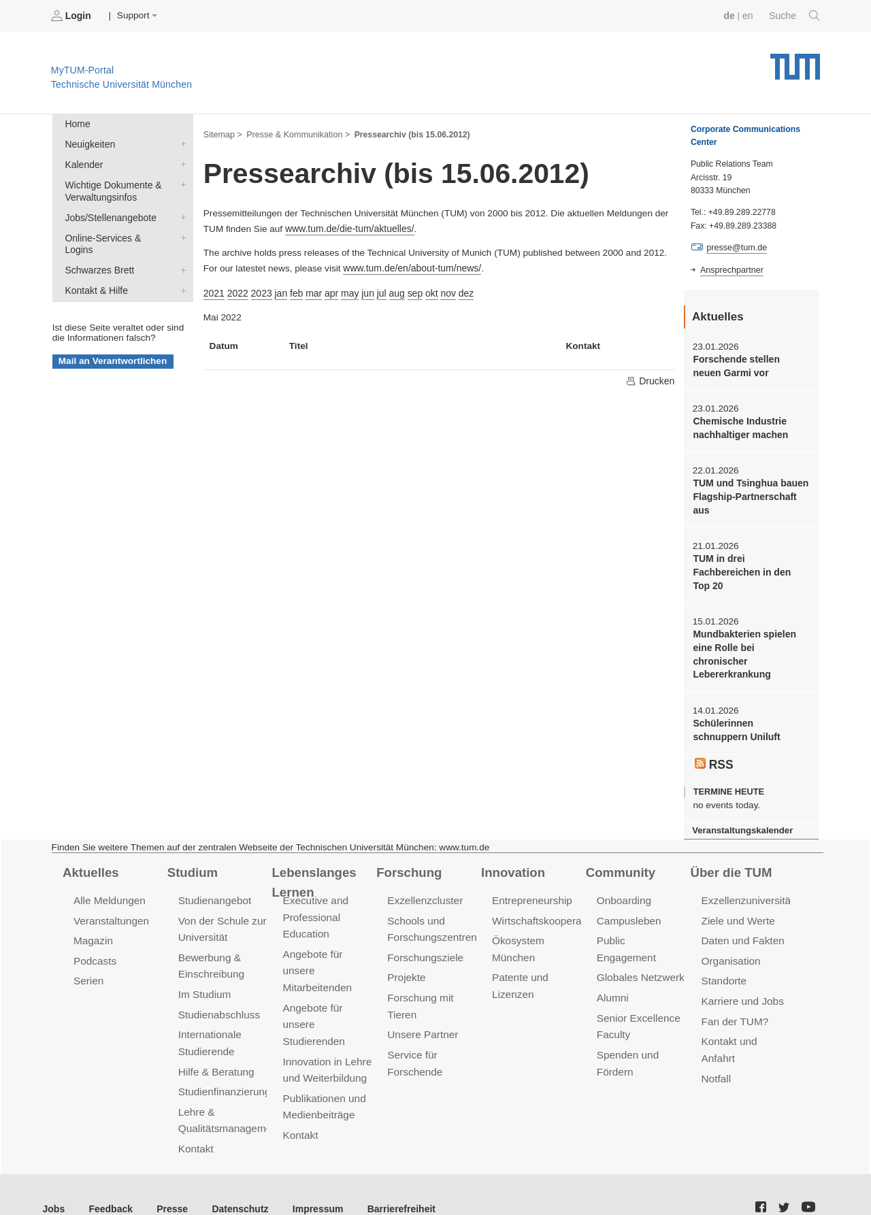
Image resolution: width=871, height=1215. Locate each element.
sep (409, 290)
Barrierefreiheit (392, 1181)
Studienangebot (214, 879)
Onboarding (623, 879)
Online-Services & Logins (180, 234)
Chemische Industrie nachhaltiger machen (739, 426)
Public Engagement (641, 919)
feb (294, 290)
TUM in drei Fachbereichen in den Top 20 (749, 568)
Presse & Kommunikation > (296, 133)
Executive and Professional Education (314, 895)
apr (328, 290)
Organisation (730, 938)
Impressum (310, 1181)
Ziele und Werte (737, 899)
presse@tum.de (736, 247)
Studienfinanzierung (223, 1065)
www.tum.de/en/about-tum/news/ (410, 266)
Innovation (512, 851)
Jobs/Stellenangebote (180, 214)
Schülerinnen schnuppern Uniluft (750, 710)
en (749, 15)
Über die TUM (730, 851)
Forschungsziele (424, 935)
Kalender (180, 162)
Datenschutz (235, 1181)
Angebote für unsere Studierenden (312, 1000)
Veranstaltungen (110, 899)
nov (442, 290)
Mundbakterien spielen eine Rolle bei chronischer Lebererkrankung (750, 643)
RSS (714, 744)
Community (619, 851)
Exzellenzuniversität (746, 879)
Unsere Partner (421, 1010)
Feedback (109, 1181)
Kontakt (195, 1121)
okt (426, 290)
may (346, 290)
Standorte (724, 958)
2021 (213, 290)
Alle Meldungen (108, 879)
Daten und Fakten (742, 919)
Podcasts (94, 938)
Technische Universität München (795, 61)
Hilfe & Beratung (215, 1046)
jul (377, 290)
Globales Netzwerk (640, 938)
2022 (237, 290)
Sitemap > (222, 133)
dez (460, 290)
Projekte (406, 955)
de (730, 15)
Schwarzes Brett (180, 254)
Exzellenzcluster (424, 879)
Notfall (716, 1053)
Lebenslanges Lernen (313, 861)
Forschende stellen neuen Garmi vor (750, 365)
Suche (795, 15)
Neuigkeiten (180, 143)
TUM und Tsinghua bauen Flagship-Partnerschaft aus (749, 494)
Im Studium (204, 971)
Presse (169, 1181)
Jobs (54, 1181)
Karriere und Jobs (742, 978)
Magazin (92, 919)
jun (364, 290)
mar (310, 290)
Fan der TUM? (734, 997)
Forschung (408, 851)
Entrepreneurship (531, 879)
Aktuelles (90, 851)
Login (72, 15)
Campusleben (628, 899)
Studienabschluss (218, 991)
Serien (88, 958)
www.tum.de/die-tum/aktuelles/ (347, 227)
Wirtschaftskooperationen (549, 899)
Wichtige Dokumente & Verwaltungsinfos (180, 182)
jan (279, 290)
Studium (191, 851)
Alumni (612, 958)
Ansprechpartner (730, 269)
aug (392, 290)
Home (77, 123)
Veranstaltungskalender (741, 810)
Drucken (650, 378)
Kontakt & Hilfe (180, 273)
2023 (260, 290)
